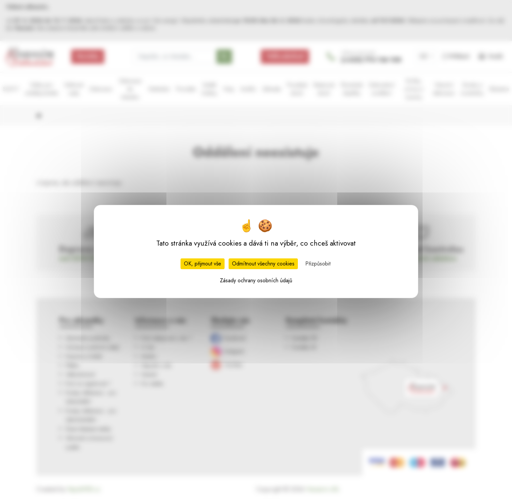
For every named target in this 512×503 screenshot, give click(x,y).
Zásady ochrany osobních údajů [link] (256, 280)
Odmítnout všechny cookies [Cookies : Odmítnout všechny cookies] (263, 263)
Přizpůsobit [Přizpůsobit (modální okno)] (317, 263)
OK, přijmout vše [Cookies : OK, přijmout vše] (202, 263)
